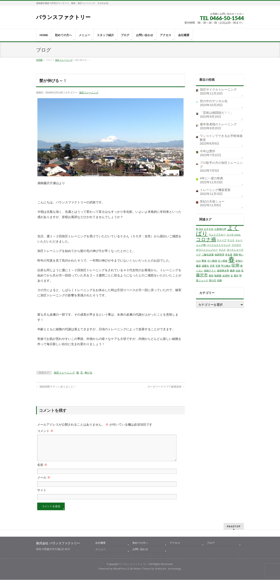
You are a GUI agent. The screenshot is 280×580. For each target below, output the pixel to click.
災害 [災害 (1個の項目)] (212, 265)
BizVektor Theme (140, 568)
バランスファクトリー (63, 17)
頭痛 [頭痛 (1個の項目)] (219, 280)
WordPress (120, 568)
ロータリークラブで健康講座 (166, 386)
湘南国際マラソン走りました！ (56, 386)
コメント (45, 431)
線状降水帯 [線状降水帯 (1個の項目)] (223, 270)
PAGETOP (234, 526)
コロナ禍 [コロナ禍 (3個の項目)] (206, 239)
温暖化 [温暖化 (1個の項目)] (205, 265)
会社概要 (100, 543)
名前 (42, 470)
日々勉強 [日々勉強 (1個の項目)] (212, 260)
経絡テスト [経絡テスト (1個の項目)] (210, 270)
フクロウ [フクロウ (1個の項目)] (236, 245)
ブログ (211, 543)
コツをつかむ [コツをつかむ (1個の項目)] (233, 234)
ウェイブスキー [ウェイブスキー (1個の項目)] (217, 234)
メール (43, 482)
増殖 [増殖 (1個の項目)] (235, 254)
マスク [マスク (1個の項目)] (222, 249)
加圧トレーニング (64, 60)
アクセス (175, 543)
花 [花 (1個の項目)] (242, 270)
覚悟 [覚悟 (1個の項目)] (211, 275)
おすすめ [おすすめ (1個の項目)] (209, 229)
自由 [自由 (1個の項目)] (238, 270)
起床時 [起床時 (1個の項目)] (226, 275)
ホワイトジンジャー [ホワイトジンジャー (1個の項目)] (207, 249)
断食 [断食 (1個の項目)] (204, 260)
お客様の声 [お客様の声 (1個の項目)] (220, 229)
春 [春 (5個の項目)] (231, 259)
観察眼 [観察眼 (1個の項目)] (218, 275)
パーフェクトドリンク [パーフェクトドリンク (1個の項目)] (218, 245)
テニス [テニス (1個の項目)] (230, 240)
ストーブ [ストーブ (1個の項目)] (221, 240)
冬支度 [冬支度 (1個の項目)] (228, 254)
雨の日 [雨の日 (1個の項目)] (212, 280)
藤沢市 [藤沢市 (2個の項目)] (202, 275)
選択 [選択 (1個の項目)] (236, 275)
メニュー (100, 549)
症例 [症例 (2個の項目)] (235, 265)
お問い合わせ (140, 549)
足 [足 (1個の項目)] (232, 275)
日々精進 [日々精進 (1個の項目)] (223, 260)
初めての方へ (140, 543)
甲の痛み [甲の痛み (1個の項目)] (226, 265)
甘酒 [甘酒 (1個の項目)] (217, 265)
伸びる (88, 372)
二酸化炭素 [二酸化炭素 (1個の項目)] (208, 254)
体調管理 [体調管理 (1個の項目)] (219, 254)
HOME (39, 60)
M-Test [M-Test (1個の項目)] (199, 229)
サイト (41, 495)
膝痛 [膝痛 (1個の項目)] (232, 270)
